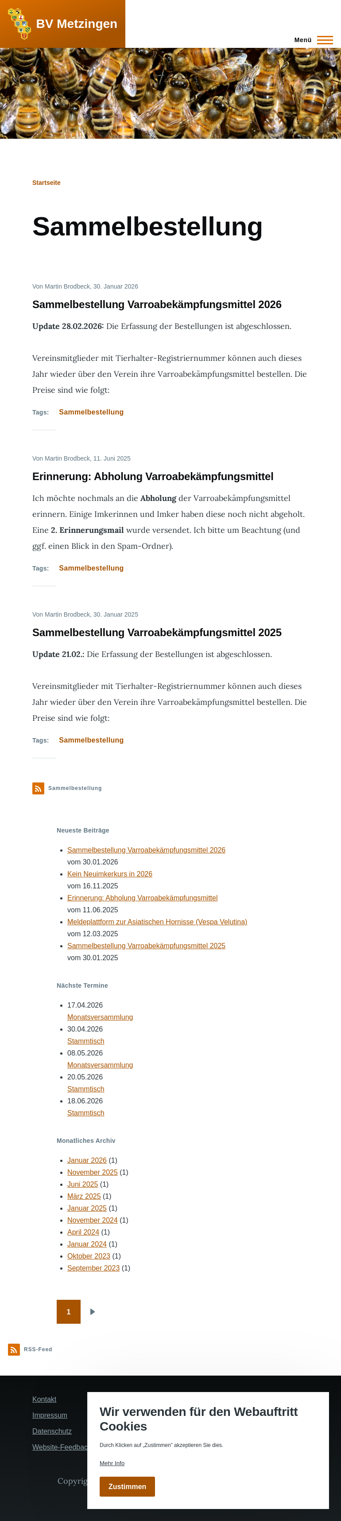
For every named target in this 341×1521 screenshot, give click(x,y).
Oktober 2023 (88, 1256)
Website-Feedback (61, 1447)
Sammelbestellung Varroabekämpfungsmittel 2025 (146, 946)
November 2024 (92, 1220)
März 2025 (84, 1196)
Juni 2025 (82, 1184)
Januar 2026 (87, 1160)
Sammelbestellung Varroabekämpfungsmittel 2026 (146, 850)
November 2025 (92, 1172)
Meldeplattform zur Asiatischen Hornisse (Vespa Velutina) (157, 922)
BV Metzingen (77, 24)
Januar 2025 (87, 1208)
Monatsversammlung (100, 1017)
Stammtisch (86, 1041)
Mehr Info (112, 1463)
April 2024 (83, 1232)
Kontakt (44, 1399)
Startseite (46, 182)
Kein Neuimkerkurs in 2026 (109, 874)
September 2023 (93, 1268)
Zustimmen (127, 1486)
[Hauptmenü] (311, 40)
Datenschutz (52, 1431)
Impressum (49, 1415)
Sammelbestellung (91, 412)
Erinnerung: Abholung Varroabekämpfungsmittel (142, 898)
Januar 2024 (87, 1244)
